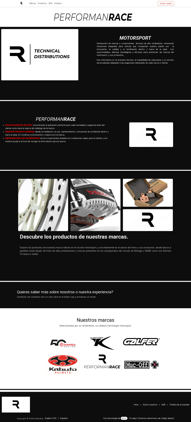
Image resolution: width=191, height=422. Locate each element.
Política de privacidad (179, 404)
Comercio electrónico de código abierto (156, 418)
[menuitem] (33, 3)
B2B (163, 404)
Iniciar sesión (166, 3)
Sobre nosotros (150, 404)
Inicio (136, 404)
